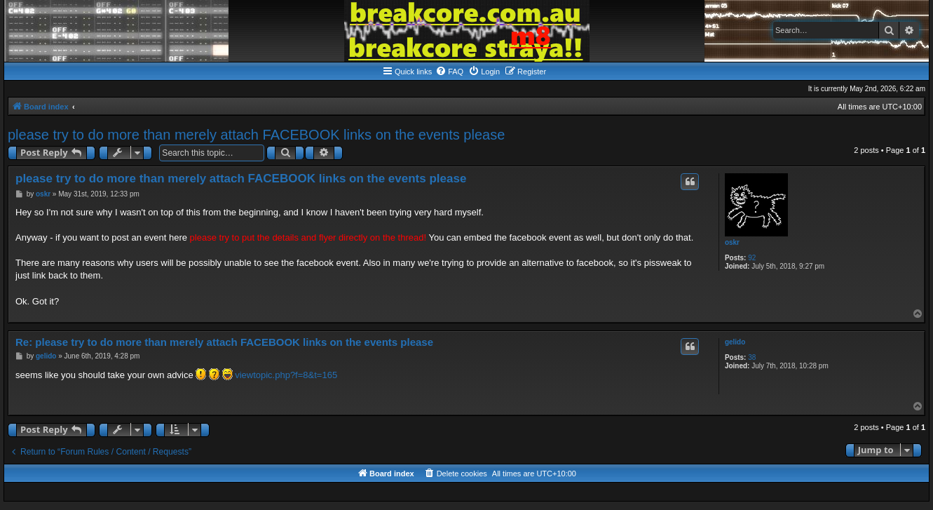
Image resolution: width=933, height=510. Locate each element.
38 (752, 357)
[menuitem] (449, 71)
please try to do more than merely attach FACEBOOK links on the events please (256, 134)
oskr (732, 242)
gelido (735, 342)
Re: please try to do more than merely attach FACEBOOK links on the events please (224, 342)
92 (752, 258)
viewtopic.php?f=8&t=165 (286, 375)
